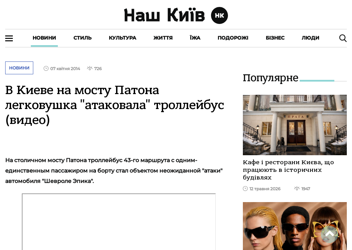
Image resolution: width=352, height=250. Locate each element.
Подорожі (233, 38)
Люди (310, 38)
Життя (163, 38)
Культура (122, 38)
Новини (44, 38)
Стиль (82, 38)
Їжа (195, 38)
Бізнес (275, 38)
